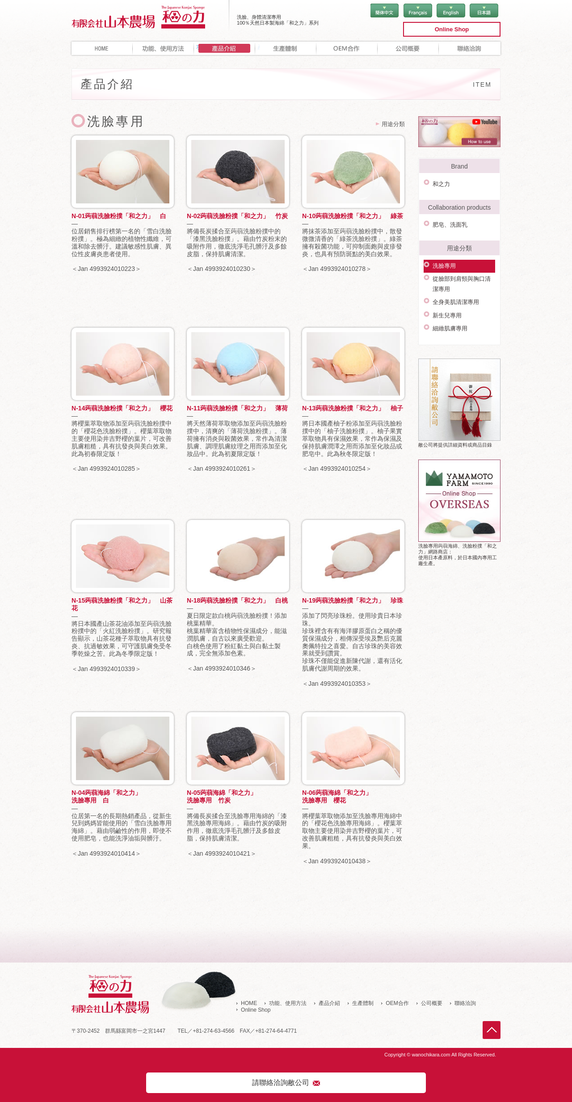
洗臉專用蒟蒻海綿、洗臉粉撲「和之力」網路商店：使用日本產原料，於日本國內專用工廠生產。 (459, 492)
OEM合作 (347, 48)
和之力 (440, 182)
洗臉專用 (442, 258)
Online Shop (452, 29)
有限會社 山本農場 (150, 16)
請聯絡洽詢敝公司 (280, 1081)
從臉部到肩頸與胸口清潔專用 (463, 273)
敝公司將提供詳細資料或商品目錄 (459, 382)
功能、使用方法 (163, 48)
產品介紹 (329, 1003)
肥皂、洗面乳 (448, 220)
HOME (102, 48)
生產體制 (285, 48)
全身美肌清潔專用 (454, 289)
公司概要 (408, 48)
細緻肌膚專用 (448, 309)
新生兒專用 (445, 299)
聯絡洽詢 (469, 48)
